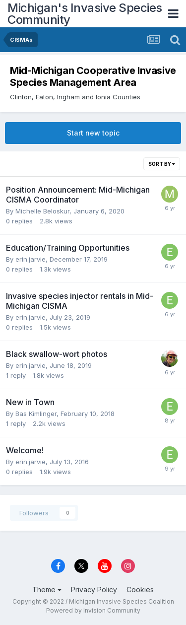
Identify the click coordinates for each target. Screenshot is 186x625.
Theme (47, 589)
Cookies (140, 589)
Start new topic (93, 133)
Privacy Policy (94, 589)
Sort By (161, 164)
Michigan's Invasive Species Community (84, 13)
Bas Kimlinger (36, 413)
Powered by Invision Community (93, 610)
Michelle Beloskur (42, 211)
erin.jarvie (30, 259)
